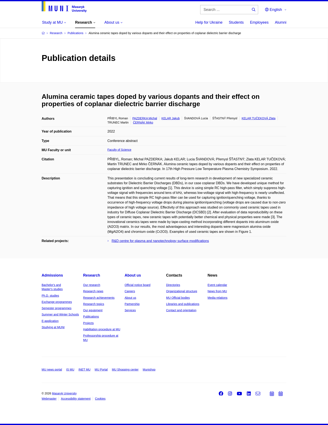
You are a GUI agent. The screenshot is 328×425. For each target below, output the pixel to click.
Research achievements (98, 297)
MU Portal (101, 369)
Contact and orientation (181, 310)
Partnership (132, 304)
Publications (91, 316)
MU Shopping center (125, 369)
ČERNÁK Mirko (143, 122)
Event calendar (217, 285)
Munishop (149, 369)
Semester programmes (56, 308)
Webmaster (49, 398)
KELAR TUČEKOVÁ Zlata (258, 118)
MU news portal (52, 369)
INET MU (84, 369)
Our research (91, 285)
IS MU (70, 369)
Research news (93, 291)
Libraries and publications (182, 304)
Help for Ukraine (209, 22)
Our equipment (92, 310)
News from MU (217, 291)
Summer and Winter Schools (60, 314)
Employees (259, 22)
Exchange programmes (57, 302)
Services (130, 310)
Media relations (217, 297)
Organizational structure (181, 291)
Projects (88, 323)
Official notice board (137, 285)
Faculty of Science (119, 149)
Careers (130, 291)
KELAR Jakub (170, 118)
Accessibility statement (76, 398)
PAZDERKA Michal (144, 118)
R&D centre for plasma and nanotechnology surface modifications (160, 241)
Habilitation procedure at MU (101, 329)
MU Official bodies (178, 297)
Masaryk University (64, 393)
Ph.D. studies (50, 295)
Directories (173, 285)
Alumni (280, 22)
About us (133, 275)
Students (236, 22)
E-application (50, 321)
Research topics (93, 304)
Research (91, 275)
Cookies (100, 398)
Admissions (52, 275)
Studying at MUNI (53, 327)
